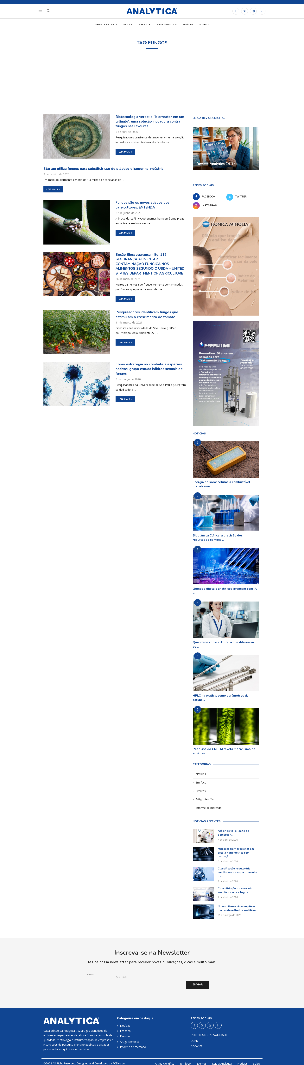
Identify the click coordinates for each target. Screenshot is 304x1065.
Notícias (187, 24)
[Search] (48, 11)
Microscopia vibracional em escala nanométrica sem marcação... (236, 852)
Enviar (198, 984)
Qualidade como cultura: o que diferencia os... (223, 644)
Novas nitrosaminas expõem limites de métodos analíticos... (238, 908)
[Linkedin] (262, 11)
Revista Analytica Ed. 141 (217, 163)
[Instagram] (253, 11)
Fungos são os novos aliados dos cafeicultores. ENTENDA (142, 204)
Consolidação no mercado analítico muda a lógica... (235, 890)
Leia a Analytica (166, 24)
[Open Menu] (40, 11)
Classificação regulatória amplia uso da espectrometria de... (237, 872)
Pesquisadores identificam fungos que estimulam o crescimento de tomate (147, 314)
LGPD (194, 1040)
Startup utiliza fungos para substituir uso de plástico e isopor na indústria (103, 168)
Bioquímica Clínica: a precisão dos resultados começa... (218, 537)
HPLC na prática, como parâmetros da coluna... (221, 697)
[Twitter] (244, 11)
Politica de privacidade (209, 1035)
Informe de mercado (209, 808)
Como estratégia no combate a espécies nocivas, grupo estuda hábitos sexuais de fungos (149, 369)
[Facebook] (235, 11)
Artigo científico (106, 24)
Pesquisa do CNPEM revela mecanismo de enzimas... (224, 751)
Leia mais (125, 151)
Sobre (203, 24)
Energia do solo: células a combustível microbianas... (221, 484)
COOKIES (196, 1046)
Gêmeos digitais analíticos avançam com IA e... (225, 591)
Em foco (128, 24)
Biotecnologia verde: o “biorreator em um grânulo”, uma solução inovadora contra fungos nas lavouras (150, 121)
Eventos (144, 24)
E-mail (91, 974)
